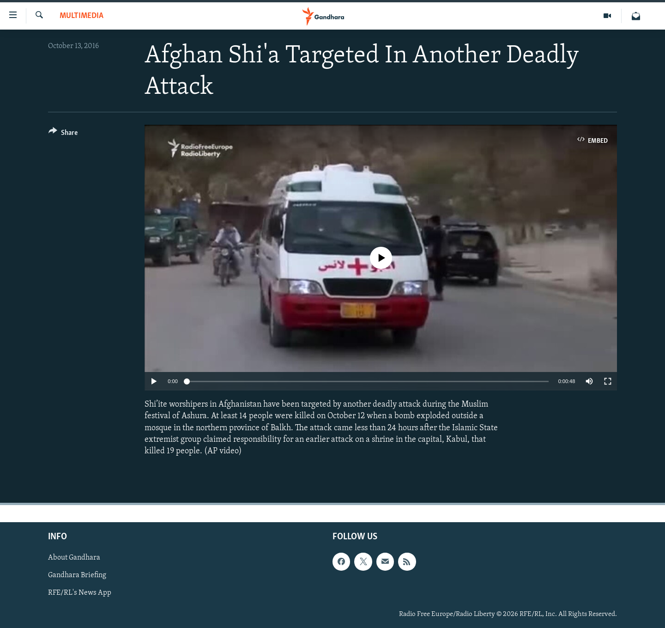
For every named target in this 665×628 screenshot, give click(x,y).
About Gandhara (74, 558)
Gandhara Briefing (77, 575)
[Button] (63, 134)
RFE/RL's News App (79, 593)
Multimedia (81, 16)
